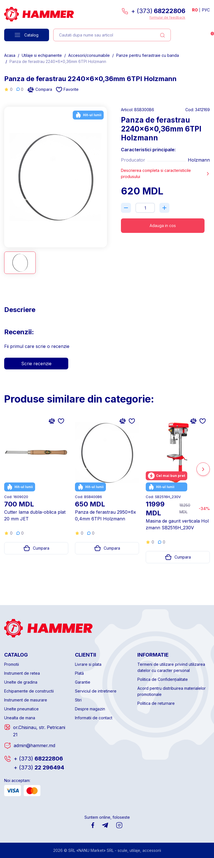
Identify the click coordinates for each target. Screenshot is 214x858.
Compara (39, 89)
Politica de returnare (156, 703)
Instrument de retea (22, 673)
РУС (206, 10)
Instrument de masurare (25, 700)
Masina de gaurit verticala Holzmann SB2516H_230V (177, 524)
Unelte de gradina (20, 682)
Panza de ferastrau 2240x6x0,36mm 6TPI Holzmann (57, 61)
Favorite (67, 89)
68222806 (38, 758)
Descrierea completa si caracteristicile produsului (165, 173)
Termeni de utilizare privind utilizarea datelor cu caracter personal (171, 667)
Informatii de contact (93, 717)
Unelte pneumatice (21, 708)
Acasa (9, 55)
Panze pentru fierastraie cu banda (147, 55)
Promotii (11, 664)
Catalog (26, 35)
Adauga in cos (163, 225)
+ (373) (158, 11)
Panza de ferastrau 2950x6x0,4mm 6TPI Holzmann (105, 515)
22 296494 (39, 767)
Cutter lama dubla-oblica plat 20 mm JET (34, 515)
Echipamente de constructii (29, 691)
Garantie (82, 682)
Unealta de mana (19, 717)
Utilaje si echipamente (42, 55)
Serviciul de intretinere (95, 691)
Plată (79, 673)
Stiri (78, 700)
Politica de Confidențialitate (162, 679)
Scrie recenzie (36, 363)
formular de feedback (167, 17)
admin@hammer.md (34, 745)
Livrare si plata (88, 664)
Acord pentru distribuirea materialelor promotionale (171, 691)
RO (195, 10)
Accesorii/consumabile (89, 55)
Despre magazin (90, 708)
